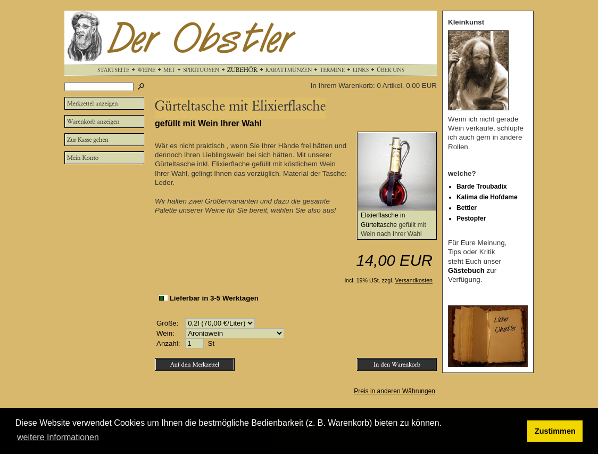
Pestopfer (471, 218)
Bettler (466, 208)
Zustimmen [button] (555, 431)
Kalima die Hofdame (487, 197)
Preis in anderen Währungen (394, 391)
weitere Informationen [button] (58, 437)
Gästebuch (466, 270)
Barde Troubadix (481, 186)
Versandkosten (414, 280)
